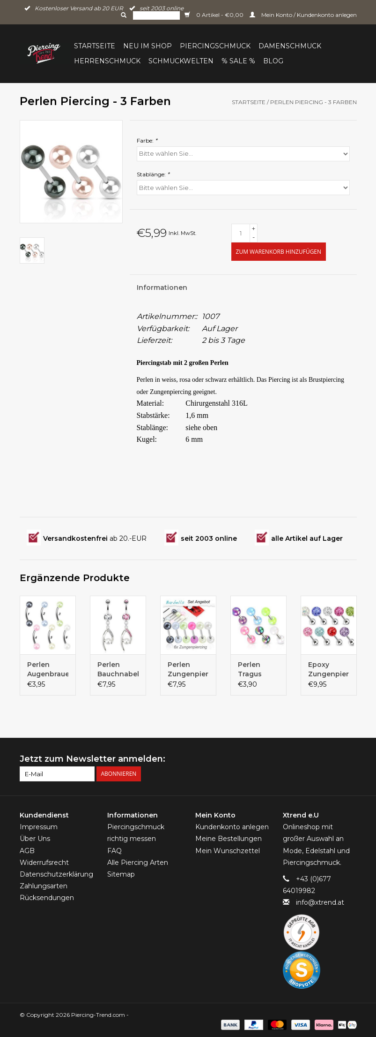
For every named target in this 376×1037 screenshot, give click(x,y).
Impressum (39, 827)
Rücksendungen (47, 897)
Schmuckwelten (181, 61)
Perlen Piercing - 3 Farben (313, 102)
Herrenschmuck (107, 61)
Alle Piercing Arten (137, 862)
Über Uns (35, 838)
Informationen (162, 287)
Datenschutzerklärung (56, 874)
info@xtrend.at (320, 902)
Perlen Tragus (250, 669)
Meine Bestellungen (228, 838)
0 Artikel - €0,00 (214, 14)
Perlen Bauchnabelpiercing (118, 669)
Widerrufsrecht (44, 862)
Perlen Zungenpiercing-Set (188, 669)
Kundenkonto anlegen (232, 827)
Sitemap (121, 874)
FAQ (114, 851)
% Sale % (238, 61)
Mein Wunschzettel (227, 851)
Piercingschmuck (215, 46)
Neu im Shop (147, 46)
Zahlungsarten (43, 886)
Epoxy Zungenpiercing (328, 669)
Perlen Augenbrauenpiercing (47, 669)
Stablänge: (153, 174)
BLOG (273, 61)
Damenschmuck (289, 46)
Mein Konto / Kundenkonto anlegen (303, 14)
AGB (27, 851)
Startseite (94, 46)
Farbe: (147, 140)
